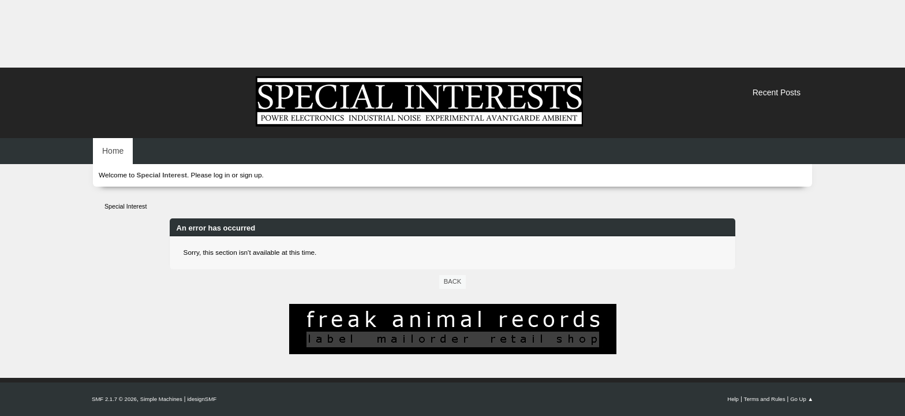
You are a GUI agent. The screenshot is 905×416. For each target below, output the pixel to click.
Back (452, 281)
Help (733, 399)
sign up (250, 175)
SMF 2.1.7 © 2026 (114, 399)
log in (222, 175)
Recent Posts (777, 92)
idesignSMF (201, 399)
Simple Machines (161, 399)
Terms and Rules (765, 399)
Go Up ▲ (801, 399)
